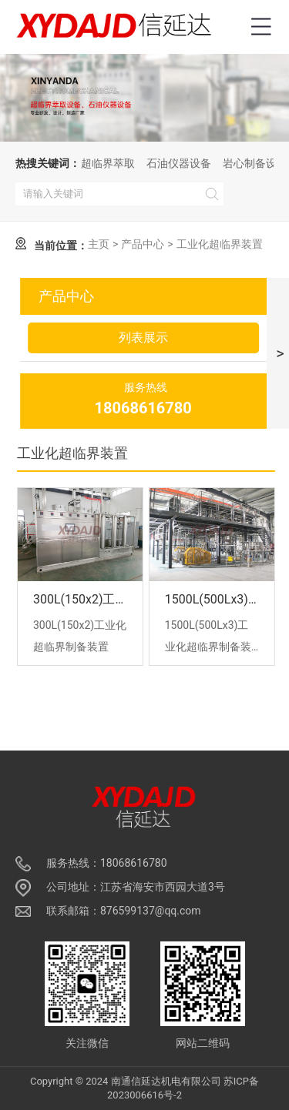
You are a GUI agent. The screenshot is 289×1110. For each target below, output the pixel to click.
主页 (98, 244)
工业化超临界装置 (219, 244)
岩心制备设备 (255, 163)
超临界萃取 (108, 163)
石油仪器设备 (178, 163)
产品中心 (142, 244)
